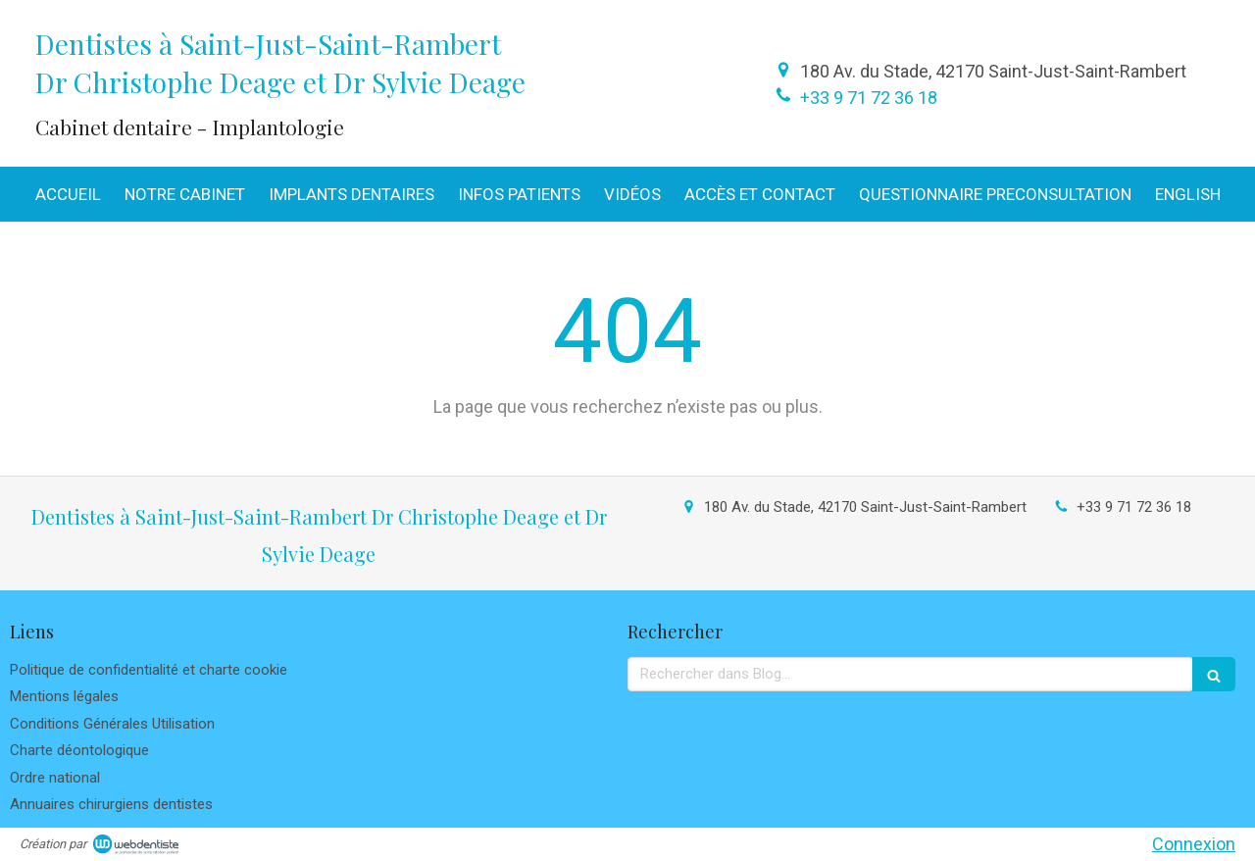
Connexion (1193, 844)
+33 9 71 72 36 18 (868, 97)
